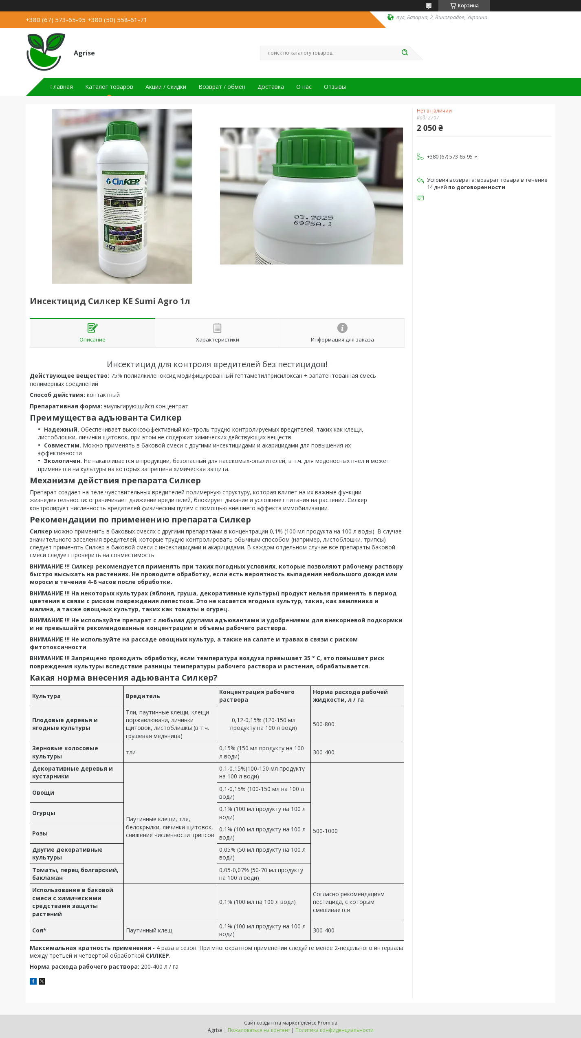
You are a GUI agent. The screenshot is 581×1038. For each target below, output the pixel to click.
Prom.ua (327, 1022)
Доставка (270, 87)
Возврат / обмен (221, 87)
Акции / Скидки (165, 87)
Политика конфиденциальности (334, 1030)
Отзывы (335, 87)
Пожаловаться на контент (259, 1030)
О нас (304, 87)
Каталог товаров (109, 87)
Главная (61, 87)
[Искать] (404, 53)
